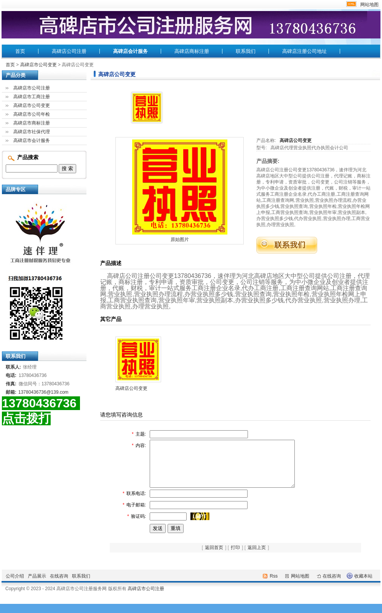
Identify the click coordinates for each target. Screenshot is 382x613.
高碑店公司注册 (69, 51)
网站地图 (369, 4)
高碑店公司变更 (296, 140)
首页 (20, 51)
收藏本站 (363, 585)
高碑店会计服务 (130, 51)
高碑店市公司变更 (38, 64)
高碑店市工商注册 (31, 96)
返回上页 (257, 556)
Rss (274, 585)
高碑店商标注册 (191, 51)
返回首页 (214, 556)
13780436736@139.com (43, 392)
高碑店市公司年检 (31, 114)
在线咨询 (59, 585)
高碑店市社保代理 (31, 131)
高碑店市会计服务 (31, 140)
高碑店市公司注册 (31, 88)
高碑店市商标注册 (31, 123)
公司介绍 (15, 585)
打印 (235, 556)
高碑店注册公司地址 (304, 51)
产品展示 (37, 585)
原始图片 (180, 239)
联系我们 (246, 51)
